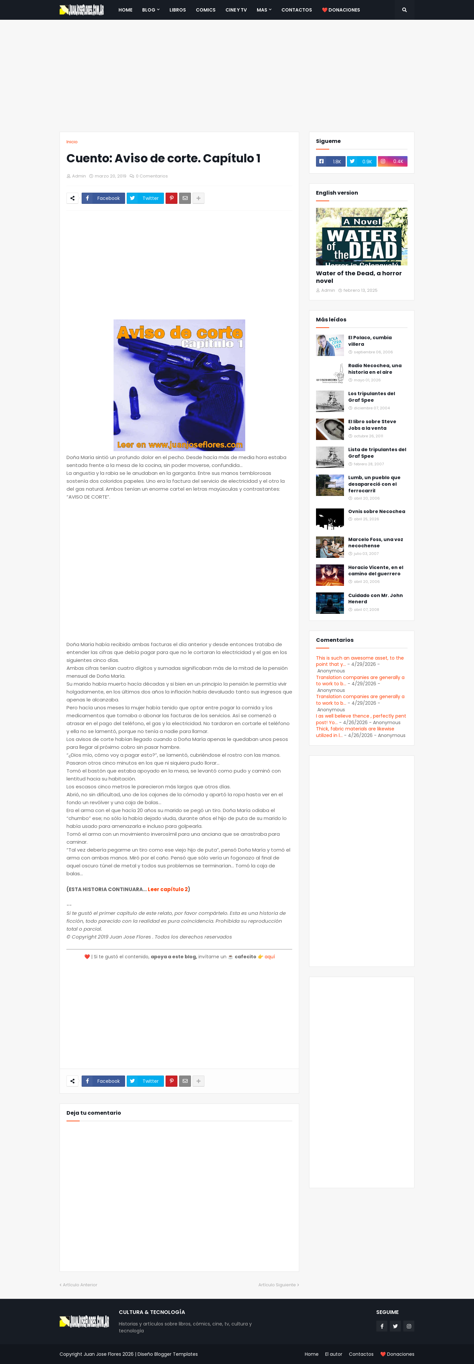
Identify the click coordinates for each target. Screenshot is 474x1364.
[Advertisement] (237, 76)
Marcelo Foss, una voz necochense (375, 542)
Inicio (72, 142)
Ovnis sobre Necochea (376, 511)
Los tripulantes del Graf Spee (371, 397)
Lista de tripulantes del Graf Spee (377, 453)
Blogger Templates (176, 1354)
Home (312, 1354)
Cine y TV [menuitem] (236, 10)
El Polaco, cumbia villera (370, 341)
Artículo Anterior (80, 1285)
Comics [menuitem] (206, 10)
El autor (333, 1354)
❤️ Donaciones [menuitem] (341, 10)
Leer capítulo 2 (168, 889)
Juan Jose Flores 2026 (109, 1354)
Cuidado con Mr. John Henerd (375, 598)
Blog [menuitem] (148, 10)
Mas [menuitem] (262, 10)
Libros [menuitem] (178, 10)
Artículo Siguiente (277, 1285)
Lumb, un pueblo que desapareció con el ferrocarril (374, 484)
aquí (270, 956)
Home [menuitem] (125, 10)
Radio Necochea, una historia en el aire (375, 369)
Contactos (361, 1354)
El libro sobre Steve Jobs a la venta (372, 425)
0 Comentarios (152, 176)
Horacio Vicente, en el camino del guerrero (375, 570)
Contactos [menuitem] (296, 10)
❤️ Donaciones (397, 1354)
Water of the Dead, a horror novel (359, 277)
